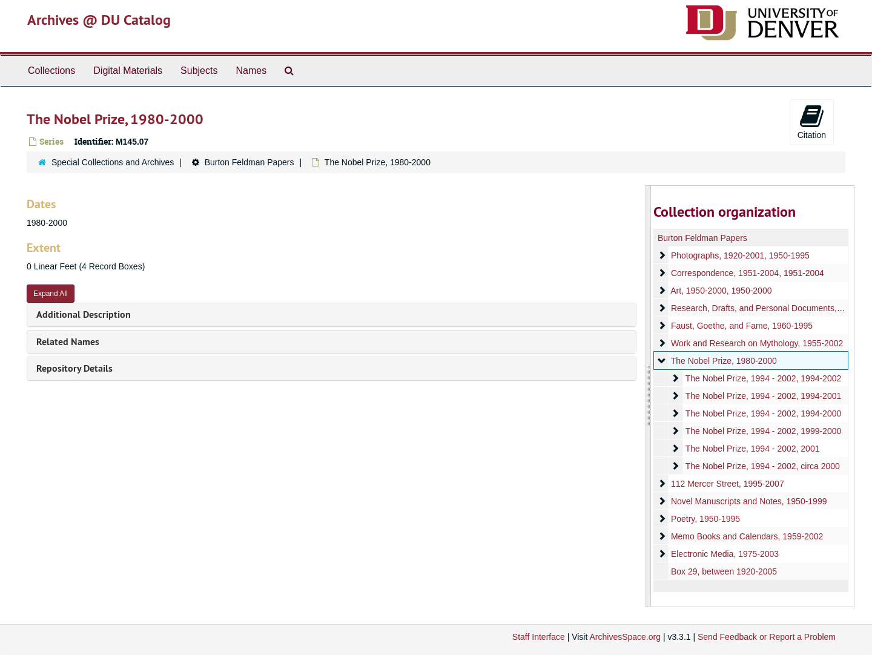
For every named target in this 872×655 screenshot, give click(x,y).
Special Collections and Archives (112, 162)
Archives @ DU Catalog (99, 19)
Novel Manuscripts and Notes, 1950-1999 (748, 501)
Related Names (67, 341)
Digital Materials (127, 70)
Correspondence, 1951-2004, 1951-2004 (747, 273)
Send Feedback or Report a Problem (767, 637)
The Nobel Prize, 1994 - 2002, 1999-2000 (763, 431)
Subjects (198, 70)
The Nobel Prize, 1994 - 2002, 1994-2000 (763, 413)
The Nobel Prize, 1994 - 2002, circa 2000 (762, 466)
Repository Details (74, 368)
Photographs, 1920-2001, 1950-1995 (739, 255)
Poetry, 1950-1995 (704, 519)
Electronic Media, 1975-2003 (724, 554)
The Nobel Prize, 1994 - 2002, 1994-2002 (763, 378)
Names (251, 70)
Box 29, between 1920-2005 (723, 571)
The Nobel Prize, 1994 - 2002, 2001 (752, 448)
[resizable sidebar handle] (648, 396)
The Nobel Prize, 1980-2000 (723, 361)
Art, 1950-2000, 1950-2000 (720, 290)
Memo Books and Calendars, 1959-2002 (746, 536)
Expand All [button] (50, 293)
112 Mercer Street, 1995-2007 (727, 484)
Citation (812, 122)
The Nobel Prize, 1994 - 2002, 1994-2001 (763, 396)
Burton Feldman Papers (249, 162)
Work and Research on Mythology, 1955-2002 (756, 343)
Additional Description (83, 314)
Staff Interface (538, 637)
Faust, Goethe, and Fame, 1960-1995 (741, 326)
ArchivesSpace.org (625, 637)
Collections (51, 70)
